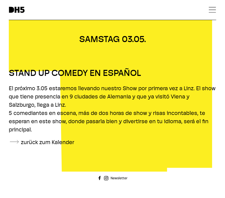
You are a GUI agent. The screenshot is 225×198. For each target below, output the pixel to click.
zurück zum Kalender (47, 142)
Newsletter (119, 178)
